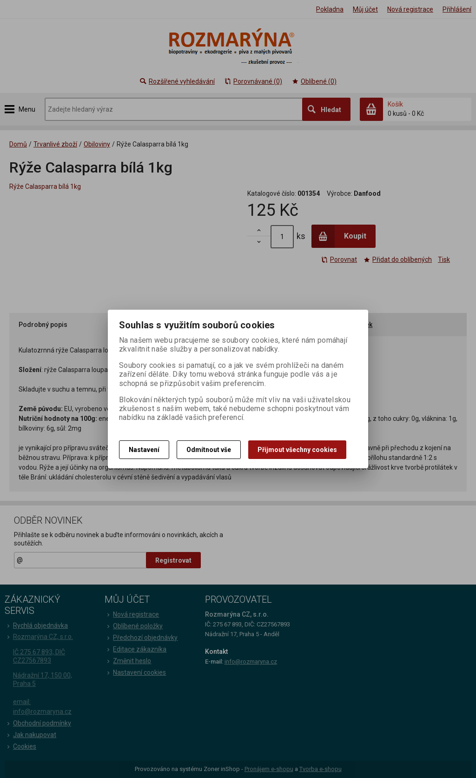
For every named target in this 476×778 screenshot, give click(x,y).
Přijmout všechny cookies (297, 449)
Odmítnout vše (208, 449)
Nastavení (144, 449)
